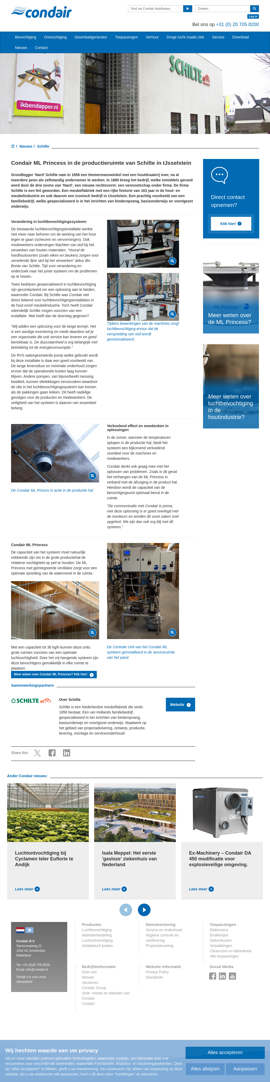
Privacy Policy (157, 972)
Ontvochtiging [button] (55, 37)
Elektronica (219, 930)
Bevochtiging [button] (25, 37)
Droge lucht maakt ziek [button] (185, 37)
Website (180, 704)
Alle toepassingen (224, 956)
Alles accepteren (225, 1052)
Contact (41, 48)
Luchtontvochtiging (97, 940)
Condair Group (94, 988)
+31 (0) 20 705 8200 (237, 24)
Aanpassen (245, 1068)
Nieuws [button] (21, 48)
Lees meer (27, 889)
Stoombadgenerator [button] (91, 37)
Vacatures (90, 982)
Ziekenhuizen (221, 940)
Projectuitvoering (159, 946)
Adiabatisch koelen (97, 946)
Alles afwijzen (205, 1068)
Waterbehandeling (97, 935)
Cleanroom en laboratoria (231, 951)
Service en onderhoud (164, 930)
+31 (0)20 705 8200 (36, 965)
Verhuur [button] (152, 37)
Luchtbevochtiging (97, 930)
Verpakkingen (221, 946)
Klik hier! (230, 224)
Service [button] (218, 37)
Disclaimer (154, 977)
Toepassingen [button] (126, 37)
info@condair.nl (37, 969)
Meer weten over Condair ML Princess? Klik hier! (54, 674)
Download (240, 37)
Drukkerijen (219, 935)
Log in (253, 16)
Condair (41, 12)
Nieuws (26, 146)
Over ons (89, 972)
